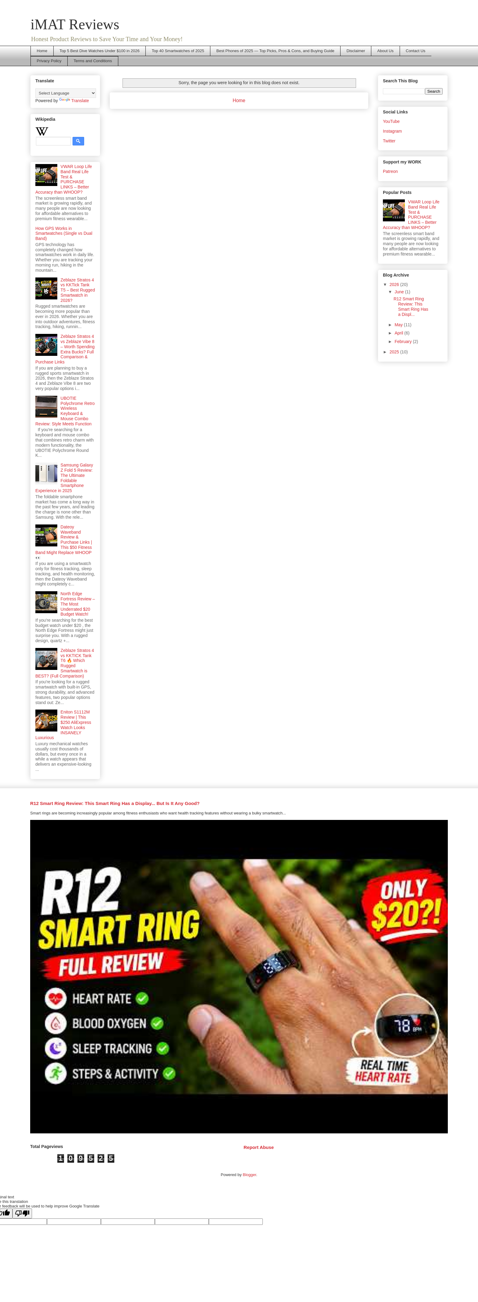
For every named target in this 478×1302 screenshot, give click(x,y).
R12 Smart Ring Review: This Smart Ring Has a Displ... (411, 306)
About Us (385, 50)
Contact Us (415, 50)
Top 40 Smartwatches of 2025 (178, 50)
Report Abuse (259, 1147)
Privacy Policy (49, 61)
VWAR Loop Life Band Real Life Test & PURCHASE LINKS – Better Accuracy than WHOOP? (63, 179)
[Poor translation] (22, 1213)
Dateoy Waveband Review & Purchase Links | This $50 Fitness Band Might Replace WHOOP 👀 (63, 542)
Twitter (389, 140)
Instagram (392, 131)
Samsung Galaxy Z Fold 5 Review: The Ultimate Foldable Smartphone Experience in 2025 (64, 478)
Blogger (249, 1174)
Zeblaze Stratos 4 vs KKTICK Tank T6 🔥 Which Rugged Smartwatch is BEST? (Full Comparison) (64, 663)
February (403, 341)
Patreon (390, 171)
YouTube (391, 121)
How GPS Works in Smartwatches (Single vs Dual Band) (63, 233)
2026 (395, 284)
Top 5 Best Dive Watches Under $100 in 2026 (99, 50)
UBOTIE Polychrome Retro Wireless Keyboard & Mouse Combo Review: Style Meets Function (65, 411)
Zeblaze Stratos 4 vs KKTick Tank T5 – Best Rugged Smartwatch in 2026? (78, 290)
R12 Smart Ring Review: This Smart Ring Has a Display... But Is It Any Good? (115, 803)
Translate (74, 100)
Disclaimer (356, 50)
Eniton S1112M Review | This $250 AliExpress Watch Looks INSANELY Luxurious (63, 725)
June (399, 291)
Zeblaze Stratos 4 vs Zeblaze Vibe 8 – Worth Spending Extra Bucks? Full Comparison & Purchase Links (65, 349)
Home (42, 50)
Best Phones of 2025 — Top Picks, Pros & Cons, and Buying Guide (275, 50)
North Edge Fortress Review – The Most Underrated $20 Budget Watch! (78, 604)
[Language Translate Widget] (65, 93)
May (399, 324)
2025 (395, 351)
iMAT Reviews (74, 24)
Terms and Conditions (92, 61)
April (399, 333)
